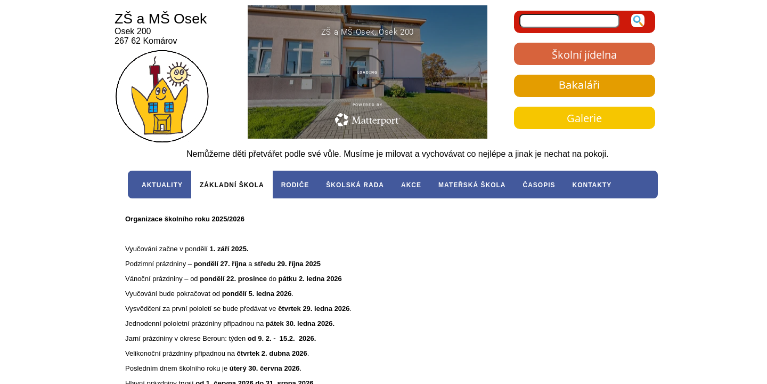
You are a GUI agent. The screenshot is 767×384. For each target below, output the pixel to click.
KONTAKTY (592, 185)
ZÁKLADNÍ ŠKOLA (232, 185)
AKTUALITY (162, 185)
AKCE (411, 185)
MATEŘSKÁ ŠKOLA (471, 185)
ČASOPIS (539, 185)
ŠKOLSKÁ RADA (355, 185)
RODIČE (295, 185)
